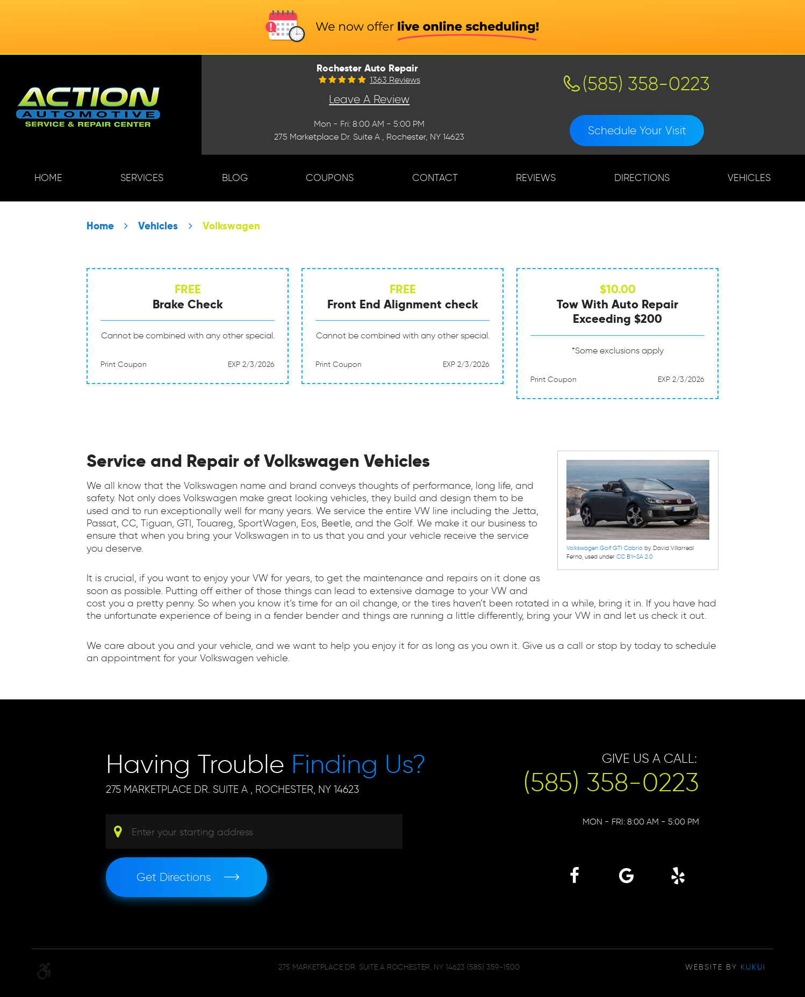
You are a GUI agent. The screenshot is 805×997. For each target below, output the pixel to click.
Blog (235, 178)
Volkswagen (231, 226)
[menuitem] (48, 178)
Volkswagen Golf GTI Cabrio (604, 548)
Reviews (536, 178)
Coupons (330, 178)
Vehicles (749, 178)
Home (48, 178)
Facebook (574, 875)
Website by (725, 967)
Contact (435, 178)
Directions (642, 178)
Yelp (677, 875)
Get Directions (173, 877)
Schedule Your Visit (637, 130)
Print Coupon (123, 364)
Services (141, 178)
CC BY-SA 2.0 (634, 556)
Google (626, 875)
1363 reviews (395, 80)
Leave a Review (369, 99)
